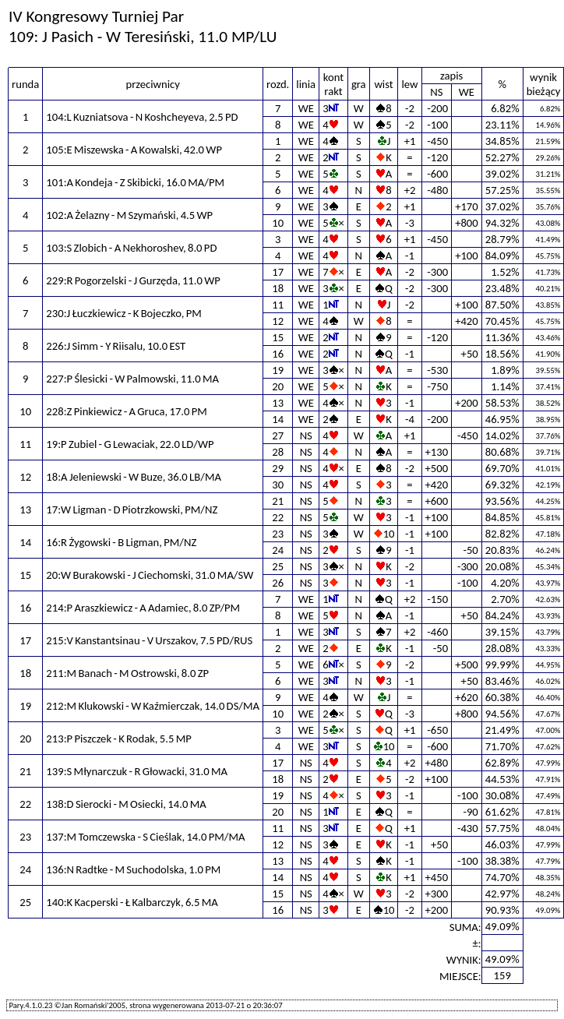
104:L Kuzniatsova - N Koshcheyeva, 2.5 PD (142, 117)
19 (278, 370)
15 (278, 337)
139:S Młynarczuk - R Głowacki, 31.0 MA (136, 771)
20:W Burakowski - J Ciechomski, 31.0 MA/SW (149, 575)
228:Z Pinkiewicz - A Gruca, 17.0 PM (126, 411)
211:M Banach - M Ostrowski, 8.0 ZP (127, 673)
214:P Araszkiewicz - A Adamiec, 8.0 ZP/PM (143, 608)
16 (278, 354)
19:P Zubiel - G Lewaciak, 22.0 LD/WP (129, 444)
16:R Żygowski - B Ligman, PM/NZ (121, 542)
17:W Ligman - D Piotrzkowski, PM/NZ (131, 509)
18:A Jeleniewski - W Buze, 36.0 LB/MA (133, 477)
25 (278, 566)
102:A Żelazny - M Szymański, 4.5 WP (129, 215)
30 (278, 485)
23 (278, 534)
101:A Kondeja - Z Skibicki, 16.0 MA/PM (135, 182)
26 (278, 583)
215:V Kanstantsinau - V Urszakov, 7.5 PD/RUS (149, 640)
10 (278, 223)
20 (278, 386)
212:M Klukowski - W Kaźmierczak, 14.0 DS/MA (152, 706)
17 (278, 272)
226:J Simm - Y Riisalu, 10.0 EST (115, 346)
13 (278, 403)
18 (278, 288)
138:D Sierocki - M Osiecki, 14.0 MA (126, 804)
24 (278, 550)
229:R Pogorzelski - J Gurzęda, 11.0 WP (133, 280)
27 (278, 435)
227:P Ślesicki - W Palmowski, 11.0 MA (132, 379)
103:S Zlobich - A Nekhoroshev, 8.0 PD (131, 248)
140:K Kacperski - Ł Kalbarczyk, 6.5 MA (131, 902)
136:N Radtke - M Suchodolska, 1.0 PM (133, 869)
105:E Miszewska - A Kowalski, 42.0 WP (134, 150)
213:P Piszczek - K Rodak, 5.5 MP (118, 739)
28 (278, 452)
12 (278, 321)
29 (278, 468)
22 (278, 517)
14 (278, 419)
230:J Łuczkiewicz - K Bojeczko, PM (124, 313)
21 (278, 501)
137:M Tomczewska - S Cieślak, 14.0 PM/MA (145, 837)
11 (278, 305)
